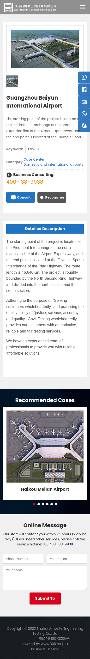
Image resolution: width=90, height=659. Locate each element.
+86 (45, 544)
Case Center (34, 159)
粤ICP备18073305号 (54, 638)
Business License (45, 649)
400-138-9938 (24, 182)
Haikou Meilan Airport (45, 489)
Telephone (84, 115)
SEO (67, 644)
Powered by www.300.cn (40, 643)
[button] (34, 504)
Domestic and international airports (53, 164)
